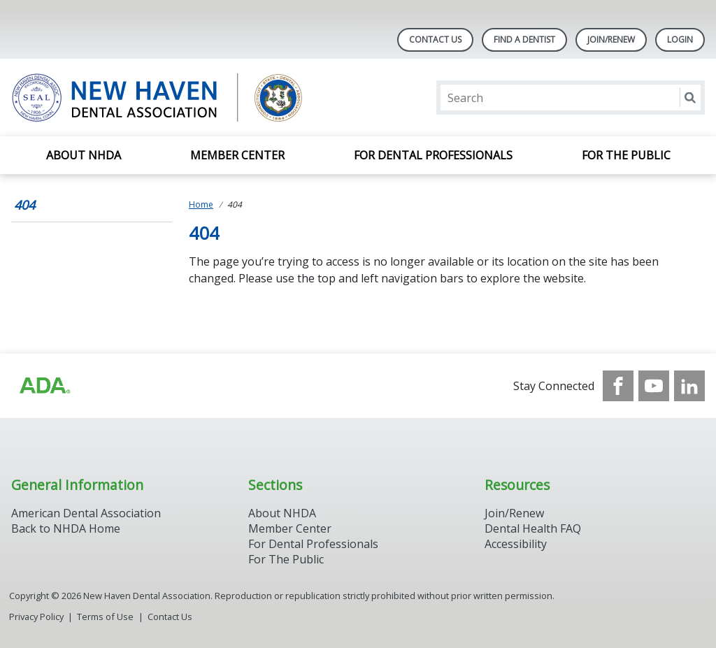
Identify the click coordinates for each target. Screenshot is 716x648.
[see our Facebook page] (618, 385)
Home (201, 204)
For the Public (626, 155)
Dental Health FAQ (533, 528)
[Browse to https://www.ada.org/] (44, 386)
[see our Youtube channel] (653, 385)
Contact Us (435, 39)
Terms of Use (105, 616)
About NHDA (83, 155)
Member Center (237, 155)
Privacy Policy (36, 616)
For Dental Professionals (433, 155)
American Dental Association (86, 513)
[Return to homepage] (192, 97)
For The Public (286, 559)
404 (24, 204)
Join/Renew (611, 39)
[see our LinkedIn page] (689, 385)
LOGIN (680, 39)
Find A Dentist (524, 39)
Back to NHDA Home (65, 528)
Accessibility (516, 544)
